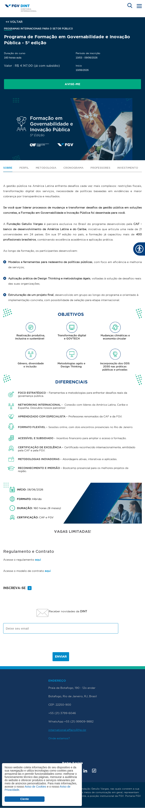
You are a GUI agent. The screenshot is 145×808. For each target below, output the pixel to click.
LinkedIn (85, 771)
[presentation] (60, 644)
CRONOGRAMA (73, 168)
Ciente (24, 799)
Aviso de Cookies (35, 786)
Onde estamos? (59, 738)
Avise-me (72, 84)
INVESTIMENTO (127, 168)
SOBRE (7, 168)
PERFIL (24, 168)
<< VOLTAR (14, 21)
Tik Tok (94, 771)
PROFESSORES (100, 168)
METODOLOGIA (46, 168)
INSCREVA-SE (14, 588)
